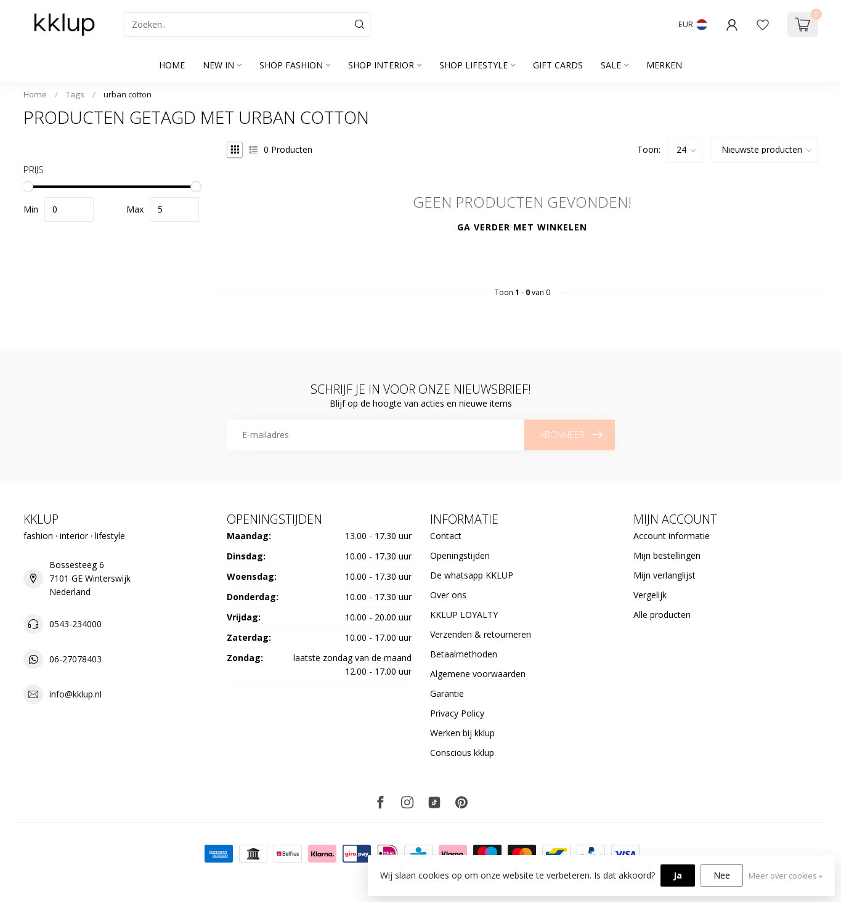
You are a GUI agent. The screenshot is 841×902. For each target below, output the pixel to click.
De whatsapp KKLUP (471, 575)
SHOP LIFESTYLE (473, 65)
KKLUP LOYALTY (464, 614)
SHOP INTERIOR (381, 65)
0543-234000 (75, 624)
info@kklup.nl (75, 694)
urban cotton (128, 94)
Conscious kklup (462, 752)
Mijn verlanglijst (664, 575)
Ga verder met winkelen (522, 227)
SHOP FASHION (291, 65)
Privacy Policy (457, 713)
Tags (75, 94)
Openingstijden (460, 555)
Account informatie (671, 536)
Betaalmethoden (463, 654)
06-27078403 (75, 659)
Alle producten (662, 614)
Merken (664, 65)
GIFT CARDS (558, 65)
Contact (445, 536)
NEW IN (218, 65)
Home (172, 65)
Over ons (448, 595)
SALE (611, 65)
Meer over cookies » (786, 876)
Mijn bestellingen (667, 555)
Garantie (447, 693)
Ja (677, 875)
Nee (721, 875)
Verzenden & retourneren (480, 634)
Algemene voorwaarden (478, 674)
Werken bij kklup (462, 733)
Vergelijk (650, 595)
